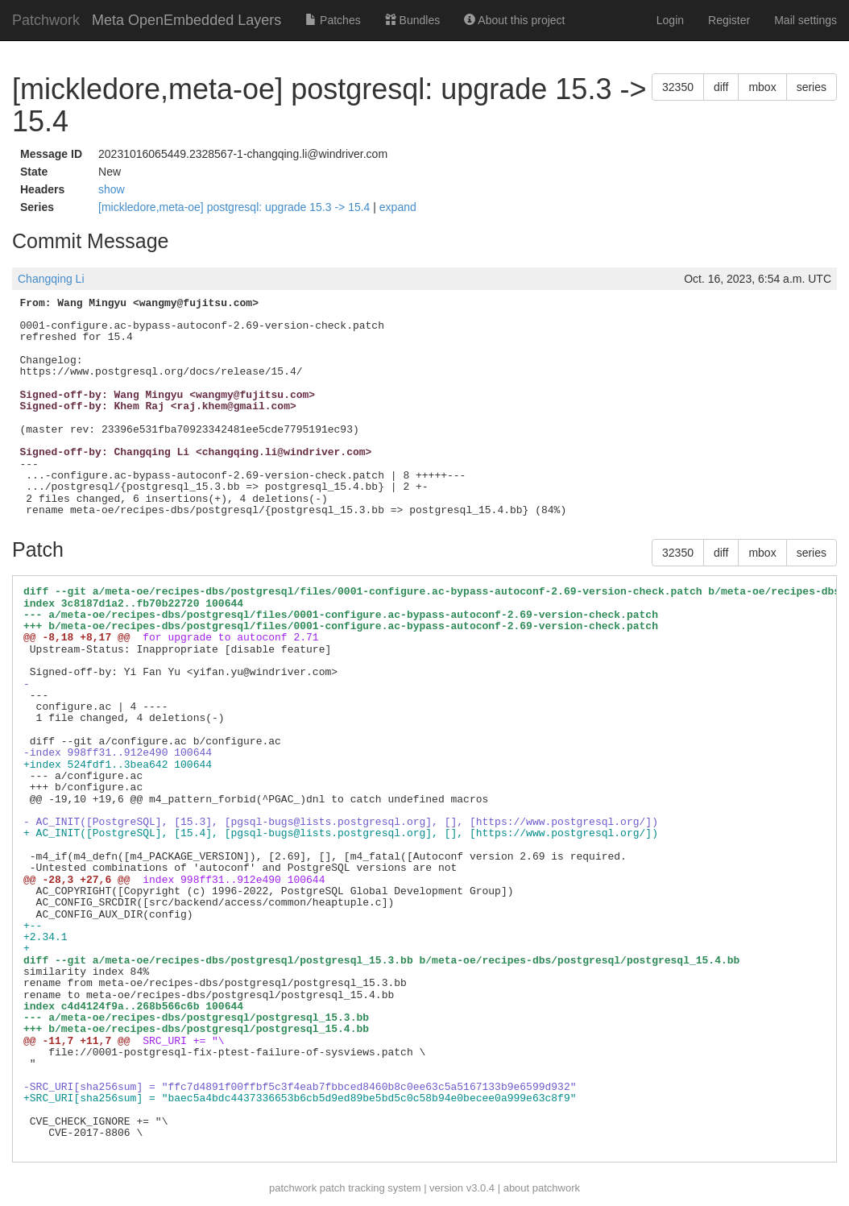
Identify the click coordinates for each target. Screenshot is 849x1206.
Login (670, 20)
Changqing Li (51, 278)
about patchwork (541, 1188)
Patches (332, 20)
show (111, 189)
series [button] (811, 87)
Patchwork (46, 20)
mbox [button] (762, 87)
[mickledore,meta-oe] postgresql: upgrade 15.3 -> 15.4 (235, 207)
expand (397, 207)
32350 (678, 87)
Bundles (412, 20)
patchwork (293, 1188)
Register (729, 20)
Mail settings (805, 20)
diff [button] (721, 87)
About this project (514, 20)
